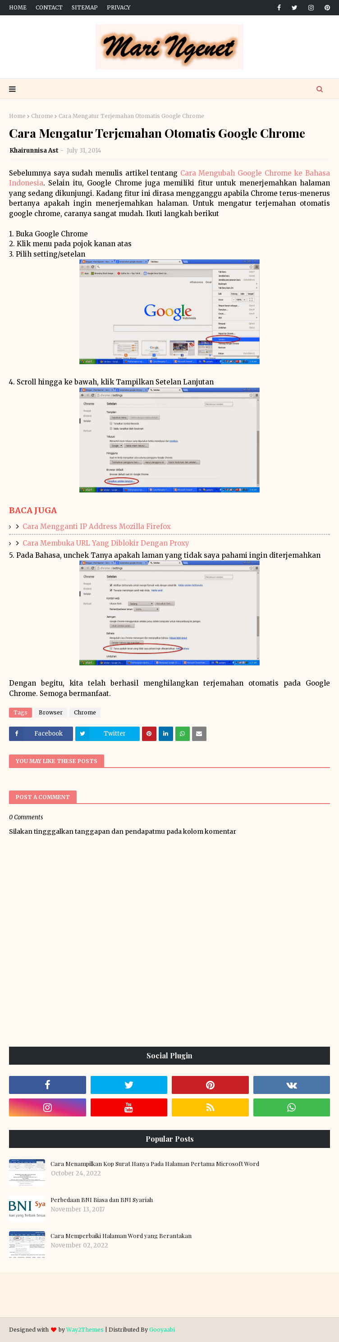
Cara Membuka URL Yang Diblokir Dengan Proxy (106, 543)
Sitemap (85, 7)
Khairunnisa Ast (34, 150)
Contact (49, 7)
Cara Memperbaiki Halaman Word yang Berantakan (121, 1235)
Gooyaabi (162, 1329)
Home (18, 7)
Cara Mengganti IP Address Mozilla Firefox (97, 526)
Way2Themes (85, 1329)
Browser (51, 712)
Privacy (118, 7)
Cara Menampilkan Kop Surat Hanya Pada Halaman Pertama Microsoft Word (154, 1163)
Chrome (42, 116)
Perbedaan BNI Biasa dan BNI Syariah (101, 1199)
